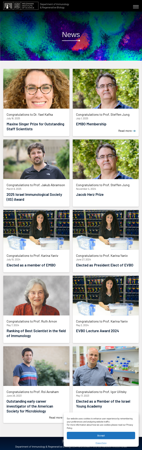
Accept (101, 435)
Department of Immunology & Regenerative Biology (54, 6)
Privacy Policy (101, 443)
